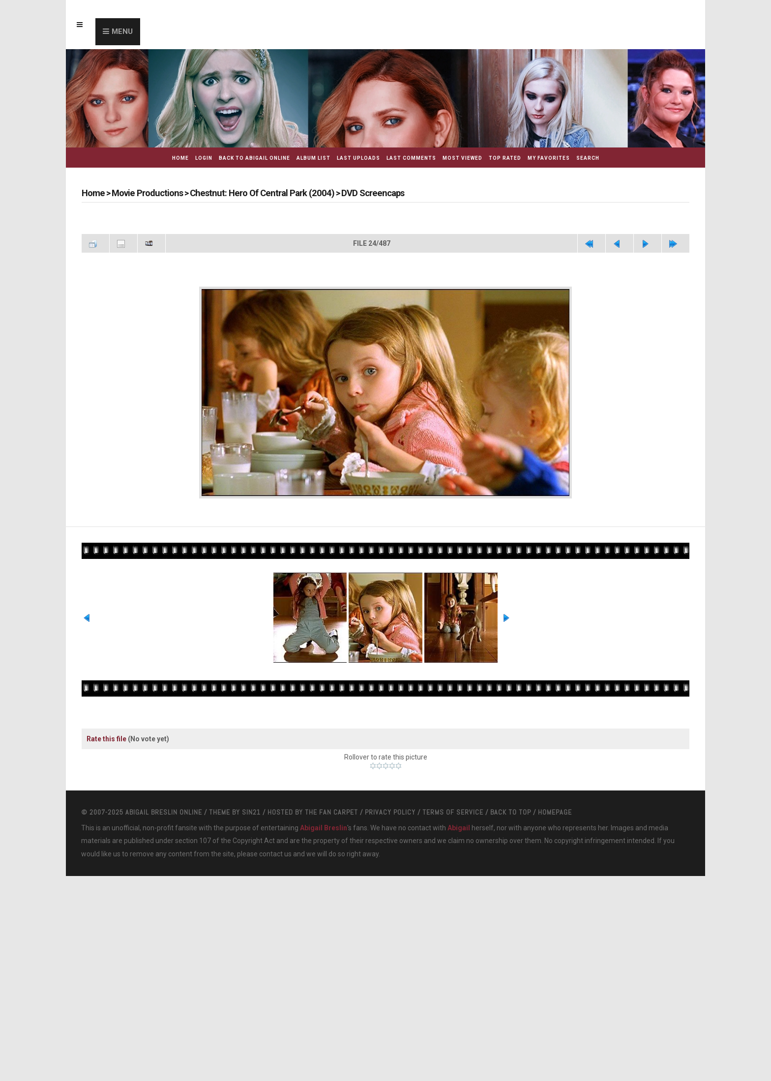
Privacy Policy (390, 891)
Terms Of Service (452, 891)
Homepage (555, 891)
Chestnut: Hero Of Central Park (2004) (255, 193)
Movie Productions (145, 193)
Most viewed (462, 158)
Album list (313, 158)
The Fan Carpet (331, 891)
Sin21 (251, 891)
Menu (122, 31)
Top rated (505, 158)
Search (587, 158)
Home (180, 158)
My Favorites (549, 158)
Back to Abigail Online (254, 158)
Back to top (510, 891)
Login (203, 158)
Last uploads (358, 158)
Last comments (411, 158)
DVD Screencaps (360, 193)
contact (271, 933)
